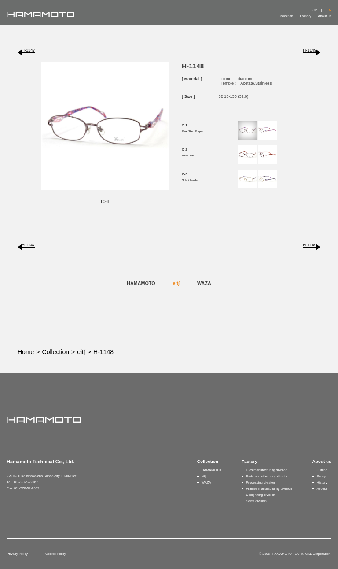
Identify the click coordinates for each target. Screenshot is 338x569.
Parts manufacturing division (267, 476)
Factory (305, 16)
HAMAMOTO (141, 283)
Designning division (260, 495)
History (321, 482)
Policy (320, 476)
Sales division (256, 501)
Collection (285, 16)
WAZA (204, 283)
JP (314, 10)
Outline (321, 470)
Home (26, 351)
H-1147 (28, 50)
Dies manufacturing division (266, 470)
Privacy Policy (17, 554)
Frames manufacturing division (269, 489)
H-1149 (309, 50)
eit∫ (176, 283)
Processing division (260, 482)
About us (324, 16)
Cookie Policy (55, 554)
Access (321, 489)
